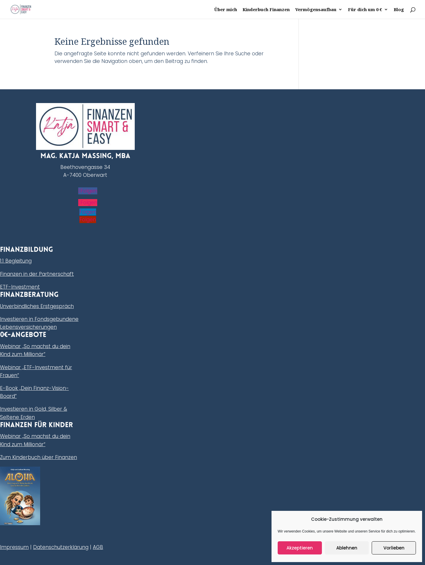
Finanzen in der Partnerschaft (37, 274)
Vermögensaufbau (316, 9)
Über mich (225, 9)
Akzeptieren (299, 548)
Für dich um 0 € (365, 9)
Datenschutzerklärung (60, 547)
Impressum (14, 547)
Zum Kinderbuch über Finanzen (38, 457)
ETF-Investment (20, 286)
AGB (98, 547)
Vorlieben (393, 548)
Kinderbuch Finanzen (266, 9)
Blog (399, 9)
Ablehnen (346, 548)
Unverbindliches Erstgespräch (37, 306)
